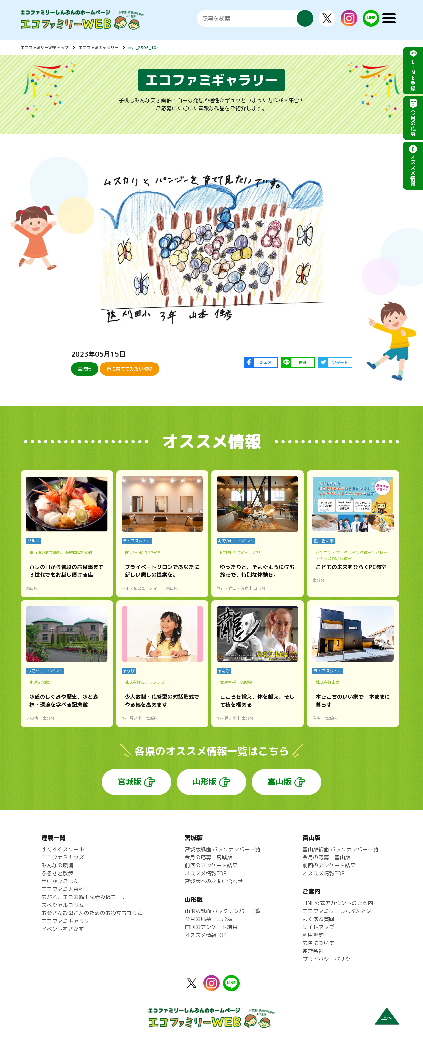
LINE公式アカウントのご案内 (337, 903)
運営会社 (313, 951)
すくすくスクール (63, 849)
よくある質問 (318, 919)
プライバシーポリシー (329, 959)
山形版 (204, 781)
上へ (386, 1018)
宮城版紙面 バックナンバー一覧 (222, 849)
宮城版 (129, 781)
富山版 (280, 781)
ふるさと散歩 (57, 873)
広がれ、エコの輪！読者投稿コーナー (87, 897)
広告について (318, 943)
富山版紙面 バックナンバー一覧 (340, 849)
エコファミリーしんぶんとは (337, 911)
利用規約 (313, 935)
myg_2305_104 (143, 47)
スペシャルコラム (63, 905)
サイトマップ (318, 927)
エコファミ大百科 (63, 889)
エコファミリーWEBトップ (45, 47)
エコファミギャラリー (99, 47)
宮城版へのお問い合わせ (214, 881)
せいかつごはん (60, 881)
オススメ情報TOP (206, 873)
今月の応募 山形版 (208, 919)
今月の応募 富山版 (326, 857)
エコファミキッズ (63, 857)
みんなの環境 (57, 865)
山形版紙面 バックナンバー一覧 (222, 911)
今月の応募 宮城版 (208, 857)
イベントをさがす (63, 929)
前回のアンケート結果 (211, 865)
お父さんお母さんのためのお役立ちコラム (92, 913)
